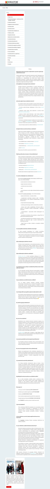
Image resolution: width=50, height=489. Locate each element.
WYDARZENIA (29, 121)
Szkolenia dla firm (21, 256)
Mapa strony (10, 16)
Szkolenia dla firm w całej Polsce (13, 53)
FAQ (9, 14)
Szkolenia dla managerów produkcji (14, 45)
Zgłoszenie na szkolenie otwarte (13, 36)
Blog (9, 59)
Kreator (4, 7)
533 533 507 (41, 1)
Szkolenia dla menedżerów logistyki (14, 47)
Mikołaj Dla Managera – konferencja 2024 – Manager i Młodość (16, 20)
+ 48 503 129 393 (30, 145)
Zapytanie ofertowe (11, 34)
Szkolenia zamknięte (11, 55)
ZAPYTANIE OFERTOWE (34, 2)
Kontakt (9, 64)
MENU (2, 4)
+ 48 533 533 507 (40, 124)
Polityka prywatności (12, 22)
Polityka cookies (11, 32)
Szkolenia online (11, 26)
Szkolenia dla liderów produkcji (13, 43)
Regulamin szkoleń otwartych (13, 24)
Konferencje (10, 61)
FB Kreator (23, 147)
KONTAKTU (33, 453)
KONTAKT (36, 141)
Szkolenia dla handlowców (12, 41)
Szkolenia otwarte (11, 28)
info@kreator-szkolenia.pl (28, 143)
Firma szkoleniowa (11, 51)
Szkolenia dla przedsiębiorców (13, 30)
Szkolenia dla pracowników (13, 49)
